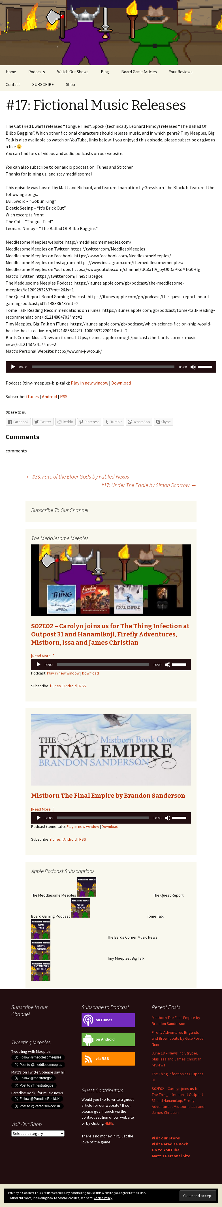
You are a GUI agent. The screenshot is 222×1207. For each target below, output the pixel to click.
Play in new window (89, 383)
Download (121, 383)
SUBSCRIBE (43, 84)
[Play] (13, 367)
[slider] (103, 367)
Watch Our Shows (73, 71)
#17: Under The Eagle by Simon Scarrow (149, 484)
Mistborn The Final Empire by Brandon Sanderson (108, 795)
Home (11, 71)
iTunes (32, 396)
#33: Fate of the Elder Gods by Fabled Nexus (77, 476)
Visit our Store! (166, 1138)
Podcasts (36, 71)
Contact (13, 84)
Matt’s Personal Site (171, 1155)
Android (49, 396)
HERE (109, 1123)
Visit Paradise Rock (170, 1144)
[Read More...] (42, 655)
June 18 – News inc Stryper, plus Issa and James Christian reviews (176, 1059)
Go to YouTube (166, 1149)
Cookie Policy (103, 1198)
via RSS (95, 1059)
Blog (105, 71)
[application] (111, 367)
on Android (98, 1039)
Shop (70, 84)
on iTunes (97, 1020)
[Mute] (193, 367)
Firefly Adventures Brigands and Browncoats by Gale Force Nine (178, 1038)
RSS (63, 396)
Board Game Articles (139, 71)
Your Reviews (181, 71)
